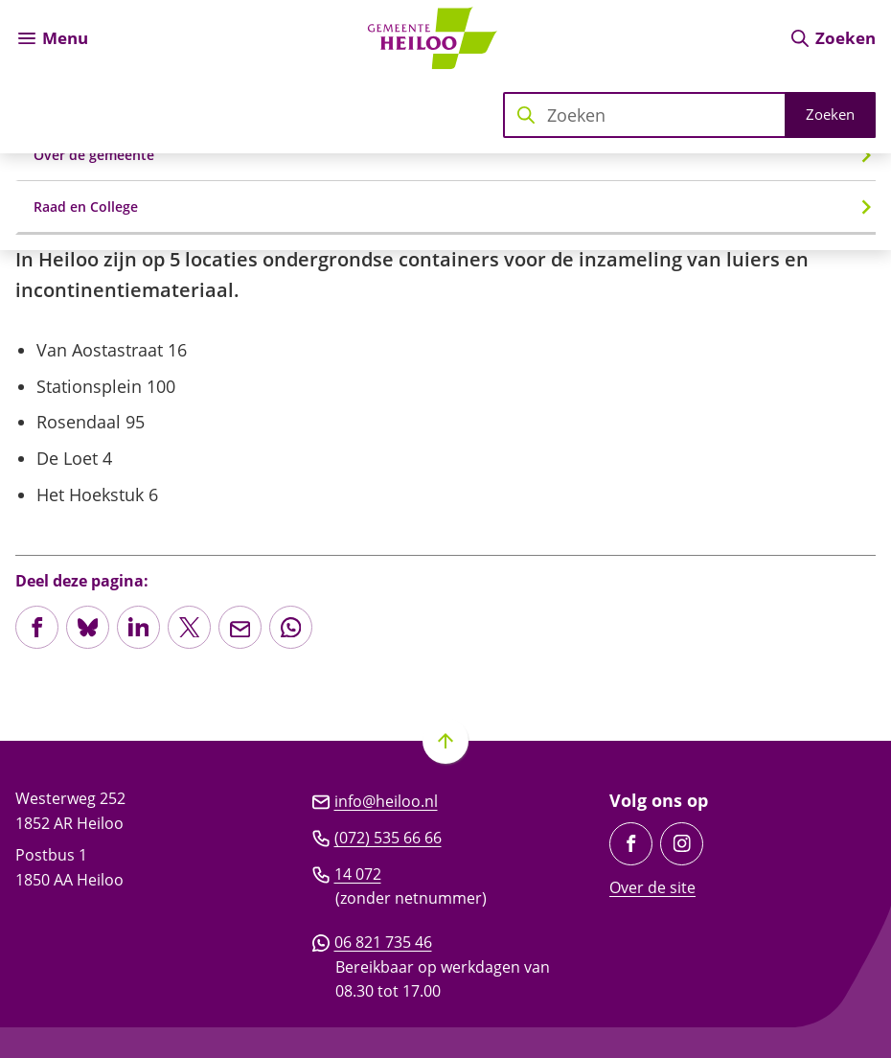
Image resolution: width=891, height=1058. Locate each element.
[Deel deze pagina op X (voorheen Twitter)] (189, 627)
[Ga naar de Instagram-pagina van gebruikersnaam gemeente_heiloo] (681, 843)
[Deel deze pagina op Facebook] (36, 627)
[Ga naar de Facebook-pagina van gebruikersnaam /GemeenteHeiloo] (630, 843)
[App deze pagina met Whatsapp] (290, 627)
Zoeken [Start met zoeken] (830, 114)
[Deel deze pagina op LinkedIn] (138, 627)
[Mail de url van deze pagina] (240, 627)
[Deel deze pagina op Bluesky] (87, 627)
